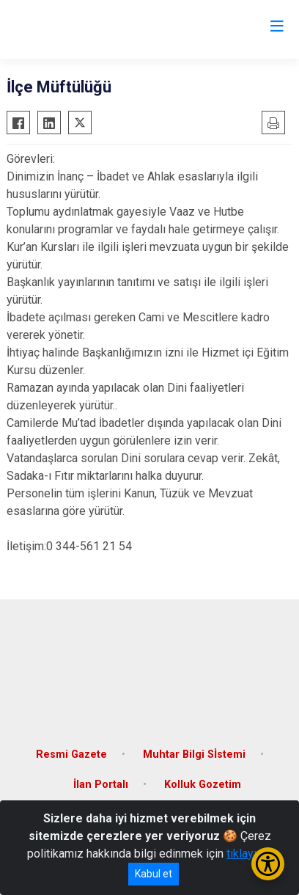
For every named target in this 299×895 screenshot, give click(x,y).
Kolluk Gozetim (202, 784)
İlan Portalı (100, 784)
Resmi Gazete (71, 754)
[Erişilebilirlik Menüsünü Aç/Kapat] (267, 863)
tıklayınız (249, 854)
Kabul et (153, 874)
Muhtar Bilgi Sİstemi (194, 754)
